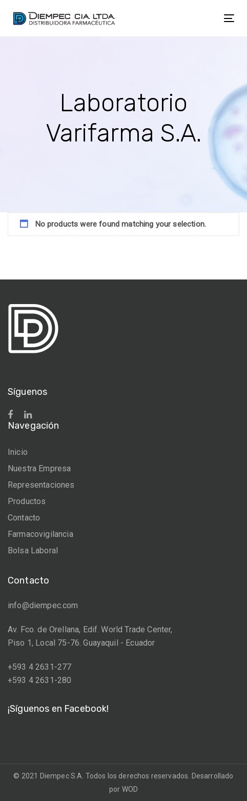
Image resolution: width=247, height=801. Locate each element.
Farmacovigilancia (40, 534)
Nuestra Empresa (39, 468)
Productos (27, 501)
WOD (130, 789)
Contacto (24, 518)
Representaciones (41, 485)
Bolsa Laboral (33, 550)
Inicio (18, 452)
